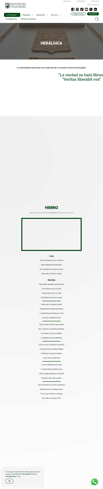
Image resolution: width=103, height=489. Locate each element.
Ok (9, 481)
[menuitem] (12, 15)
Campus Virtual (78, 14)
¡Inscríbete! (93, 14)
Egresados (95, 1)
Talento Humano (93, 5)
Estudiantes (81, 1)
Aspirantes (67, 1)
